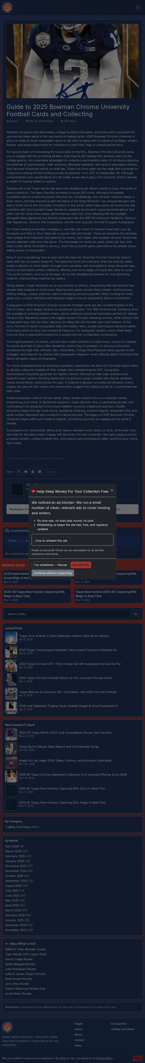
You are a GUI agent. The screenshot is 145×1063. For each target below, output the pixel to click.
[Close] (112, 490)
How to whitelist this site (51, 540)
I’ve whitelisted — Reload (50, 565)
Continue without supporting (53, 573)
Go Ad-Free (81, 565)
